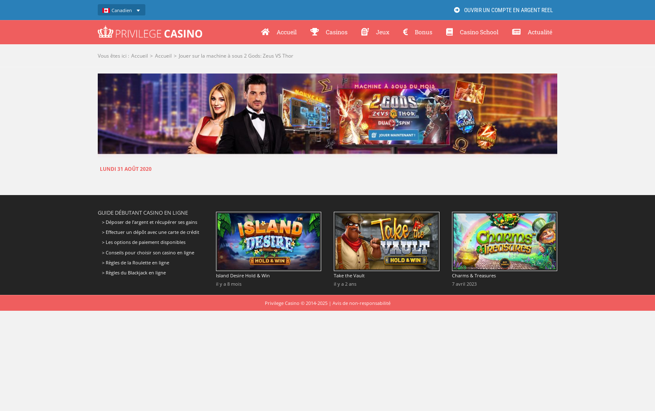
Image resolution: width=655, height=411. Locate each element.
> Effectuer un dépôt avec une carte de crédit (150, 232)
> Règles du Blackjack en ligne (134, 272)
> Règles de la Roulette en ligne (135, 262)
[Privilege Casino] (150, 28)
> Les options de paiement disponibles (143, 242)
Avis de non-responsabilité (362, 303)
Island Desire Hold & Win (243, 275)
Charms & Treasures (474, 275)
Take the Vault (349, 275)
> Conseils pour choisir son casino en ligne (148, 252)
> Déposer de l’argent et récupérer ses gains (149, 222)
